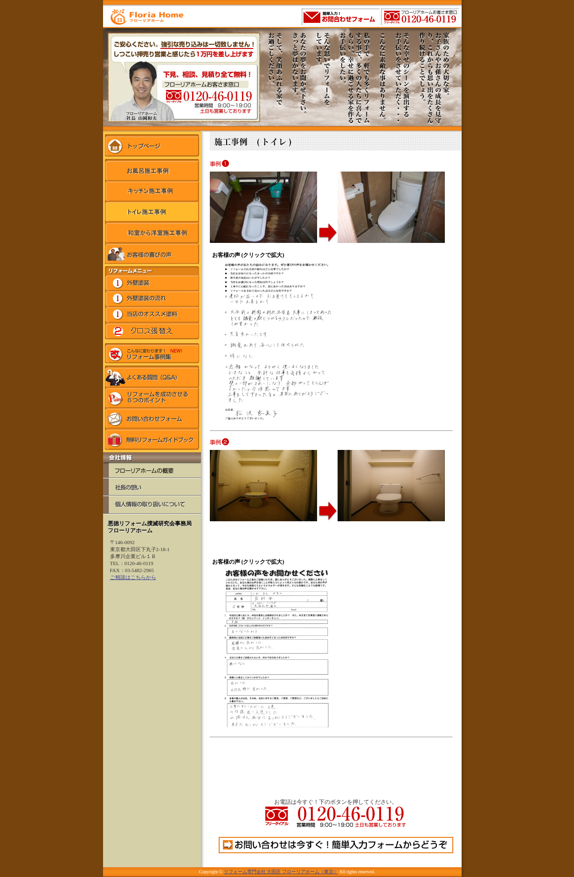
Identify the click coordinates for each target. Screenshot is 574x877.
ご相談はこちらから (133, 577)
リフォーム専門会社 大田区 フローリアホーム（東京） (281, 871)
